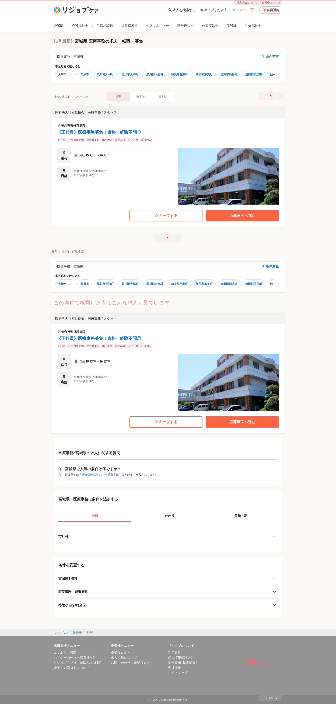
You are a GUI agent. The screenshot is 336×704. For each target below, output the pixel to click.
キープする (166, 216)
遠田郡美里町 (253, 74)
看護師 (232, 26)
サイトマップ (178, 672)
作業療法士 (210, 26)
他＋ (273, 74)
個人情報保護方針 (181, 657)
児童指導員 (129, 26)
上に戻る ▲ (271, 698)
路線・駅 (241, 516)
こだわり (168, 516)
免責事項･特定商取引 (183, 663)
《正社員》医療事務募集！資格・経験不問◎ (99, 132)
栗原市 (84, 74)
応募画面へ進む (242, 216)
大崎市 (65, 74)
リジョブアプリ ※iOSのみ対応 (78, 663)
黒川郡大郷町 (130, 74)
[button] (168, 156)
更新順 (163, 96)
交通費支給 (112, 474)
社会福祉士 (253, 26)
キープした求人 (213, 10)
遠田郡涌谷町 (228, 74)
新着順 (140, 96)
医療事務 (77, 632)
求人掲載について (247, 2)
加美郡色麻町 (179, 74)
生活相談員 (105, 26)
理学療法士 (185, 26)
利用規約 (174, 653)
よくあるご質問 (65, 653)
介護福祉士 (80, 26)
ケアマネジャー (157, 26)
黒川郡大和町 (105, 74)
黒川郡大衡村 (154, 74)
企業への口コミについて (72, 667)
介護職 (58, 26)
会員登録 (271, 10)
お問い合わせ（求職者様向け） (76, 657)
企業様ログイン (271, 2)
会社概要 (174, 667)
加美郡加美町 (204, 74)
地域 (95, 516)
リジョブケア (61, 632)
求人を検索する (182, 10)
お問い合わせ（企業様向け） (132, 663)
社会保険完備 (90, 474)
